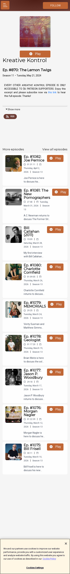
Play (35, 54)
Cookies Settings (35, 569)
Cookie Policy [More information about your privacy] (49, 560)
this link (52, 92)
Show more (12, 109)
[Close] (66, 545)
